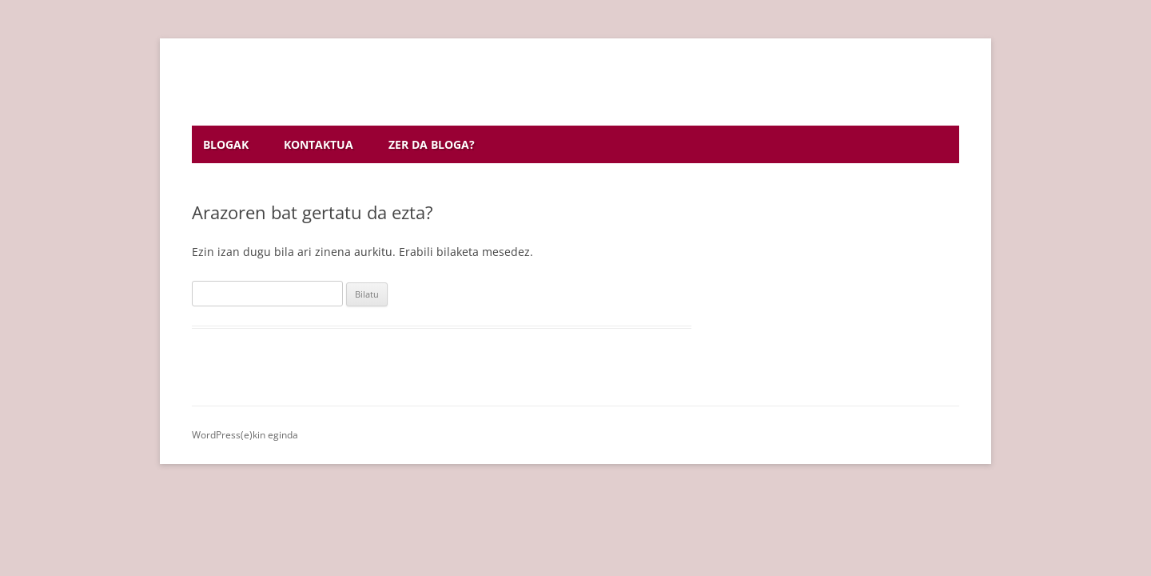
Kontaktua (318, 144)
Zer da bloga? (431, 144)
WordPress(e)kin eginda (245, 435)
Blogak (226, 144)
